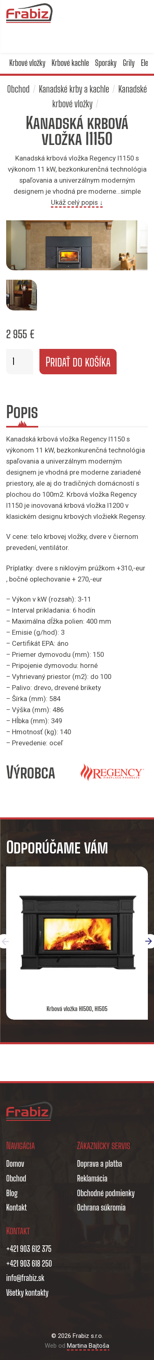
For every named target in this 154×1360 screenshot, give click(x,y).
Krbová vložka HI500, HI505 (77, 1008)
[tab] (22, 413)
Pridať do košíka (78, 361)
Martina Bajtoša (88, 1345)
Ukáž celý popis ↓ (77, 202)
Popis (22, 411)
